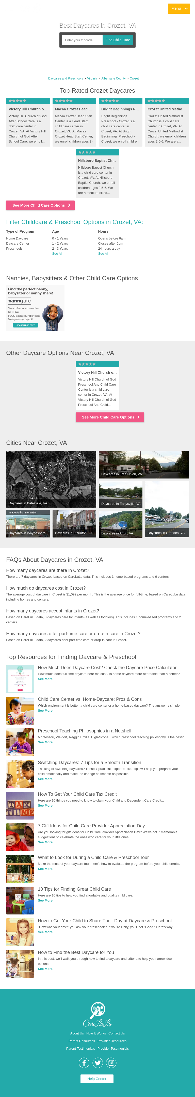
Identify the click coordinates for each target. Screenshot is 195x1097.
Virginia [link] (92, 78)
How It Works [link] (96, 1033)
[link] (23, 9)
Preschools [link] (14, 248)
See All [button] (57, 253)
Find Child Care (117, 40)
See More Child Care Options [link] (41, 205)
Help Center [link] (96, 1079)
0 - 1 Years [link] (60, 238)
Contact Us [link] (116, 1033)
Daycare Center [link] (17, 243)
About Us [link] (77, 1033)
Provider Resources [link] (112, 1041)
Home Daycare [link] (17, 238)
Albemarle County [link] (113, 78)
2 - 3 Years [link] (60, 248)
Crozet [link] (134, 78)
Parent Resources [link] (82, 1041)
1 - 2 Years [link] (60, 243)
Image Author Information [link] (23, 512)
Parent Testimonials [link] (80, 1048)
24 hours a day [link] (109, 248)
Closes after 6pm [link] (110, 243)
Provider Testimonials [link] (113, 1048)
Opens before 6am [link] (111, 238)
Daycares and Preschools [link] (65, 78)
